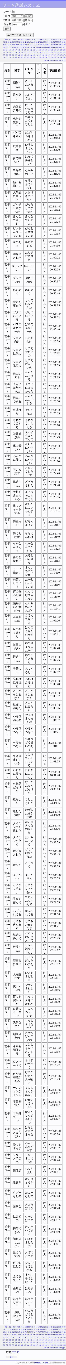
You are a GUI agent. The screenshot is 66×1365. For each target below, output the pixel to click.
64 (13, 45)
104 (40, 47)
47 (39, 42)
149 (49, 52)
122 (31, 50)
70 (26, 45)
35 (13, 42)
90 (6, 47)
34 (11, 42)
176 (3, 58)
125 (40, 50)
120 (25, 50)
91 (8, 47)
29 (62, 39)
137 (13, 52)
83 (54, 45)
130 (55, 50)
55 (56, 42)
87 (62, 45)
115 (10, 50)
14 (30, 39)
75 (36, 45)
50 (45, 42)
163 (28, 55)
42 (28, 42)
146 (40, 52)
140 (22, 52)
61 (6, 45)
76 (39, 45)
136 (9, 52)
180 (16, 58)
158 (13, 55)
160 (19, 55)
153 (61, 52)
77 (41, 45)
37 (17, 42)
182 (22, 58)
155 (3, 55)
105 (43, 47)
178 (9, 58)
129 (52, 50)
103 (37, 47)
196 (64, 58)
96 (19, 47)
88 (64, 45)
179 (13, 58)
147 (43, 52)
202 (60, 60)
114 (7, 50)
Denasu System (41, 1362)
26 (56, 39)
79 (45, 45)
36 (15, 42)
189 (43, 58)
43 (30, 42)
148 (46, 52)
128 (49, 50)
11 (24, 39)
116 (13, 50)
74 (34, 45)
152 (58, 52)
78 (43, 45)
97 (21, 47)
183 (25, 58)
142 (28, 52)
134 (3, 52)
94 (15, 47)
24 (52, 39)
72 (30, 45)
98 (23, 47)
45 (34, 42)
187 (37, 58)
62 (8, 45)
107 (49, 47)
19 (41, 39)
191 (49, 58)
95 (17, 47)
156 (7, 55)
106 (46, 47)
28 (60, 39)
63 (11, 45)
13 (28, 39)
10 (21, 39)
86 (60, 45)
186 (34, 58)
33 (8, 42)
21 (45, 39)
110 (58, 47)
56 (58, 42)
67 (19, 45)
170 (49, 55)
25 (54, 39)
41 (26, 42)
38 (19, 42)
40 (24, 42)
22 (47, 39)
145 (37, 52)
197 (45, 60)
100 (28, 47)
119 (22, 50)
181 (19, 58)
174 (61, 55)
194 (58, 58)
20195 (15, 1352)
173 (58, 55)
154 (64, 52)
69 (24, 45)
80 (47, 45)
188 (40, 58)
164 (31, 55)
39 (21, 42)
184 (28, 58)
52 (49, 42)
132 (61, 50)
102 (34, 47)
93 (12, 47)
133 (64, 50)
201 (57, 60)
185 (31, 58)
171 (52, 55)
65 (15, 45)
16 (34, 39)
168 (43, 55)
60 (4, 45)
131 (58, 50)
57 (60, 42)
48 (41, 42)
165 (34, 55)
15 (32, 39)
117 (16, 50)
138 (16, 52)
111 (61, 47)
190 (46, 58)
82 (52, 45)
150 (52, 52)
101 (31, 47)
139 (19, 52)
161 (22, 55)
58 (62, 42)
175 (64, 55)
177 (7, 58)
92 (10, 47)
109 (55, 47)
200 (54, 60)
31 (4, 42)
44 (32, 42)
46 (36, 42)
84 (56, 45)
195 (61, 58)
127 (46, 50)
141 (25, 52)
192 (52, 58)
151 (55, 52)
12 (26, 39)
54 (54, 42)
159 (16, 55)
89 (4, 47)
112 (64, 47)
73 (32, 45)
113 (4, 50)
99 (25, 47)
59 (64, 42)
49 (43, 42)
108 (52, 47)
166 (37, 55)
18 (39, 39)
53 (52, 42)
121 (28, 50)
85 (58, 45)
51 (47, 42)
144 (34, 52)
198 (48, 60)
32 (6, 42)
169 (46, 55)
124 (37, 50)
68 (21, 45)
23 (49, 39)
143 (31, 52)
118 (19, 50)
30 (64, 39)
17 (36, 39)
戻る (11, 1357)
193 (55, 58)
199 (51, 60)
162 (25, 55)
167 (40, 55)
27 (58, 39)
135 (7, 52)
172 (55, 55)
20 (43, 39)
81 (49, 45)
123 (34, 50)
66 (17, 45)
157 (9, 55)
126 (43, 50)
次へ (63, 60)
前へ (6, 39)
